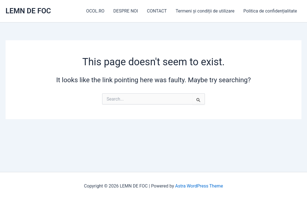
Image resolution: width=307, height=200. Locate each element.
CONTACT (157, 11)
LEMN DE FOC (28, 11)
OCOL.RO (95, 11)
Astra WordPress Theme (199, 186)
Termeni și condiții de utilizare (205, 11)
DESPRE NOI (125, 11)
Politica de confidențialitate (270, 11)
